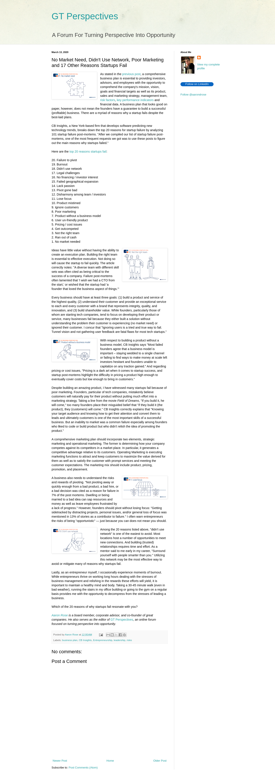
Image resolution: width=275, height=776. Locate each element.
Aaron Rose (60, 615)
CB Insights (85, 640)
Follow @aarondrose (193, 94)
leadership (119, 640)
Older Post (160, 760)
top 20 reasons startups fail (87, 151)
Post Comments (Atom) (83, 767)
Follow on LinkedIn (197, 84)
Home (110, 760)
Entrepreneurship (102, 640)
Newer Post (60, 760)
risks (129, 640)
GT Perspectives (85, 16)
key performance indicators (135, 100)
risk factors (107, 100)
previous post (131, 74)
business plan (69, 640)
